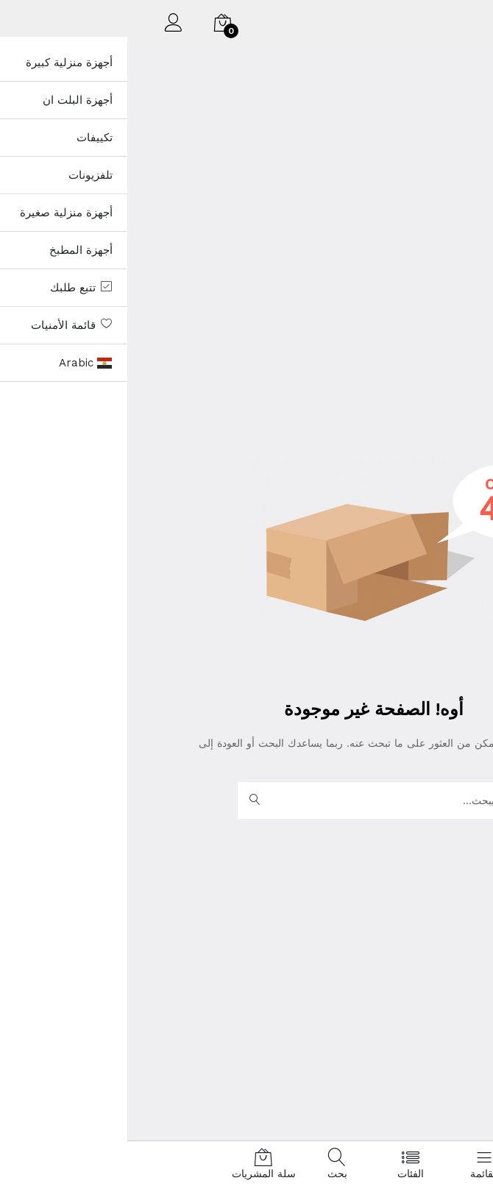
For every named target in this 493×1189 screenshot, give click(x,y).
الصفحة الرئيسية (247, 759)
